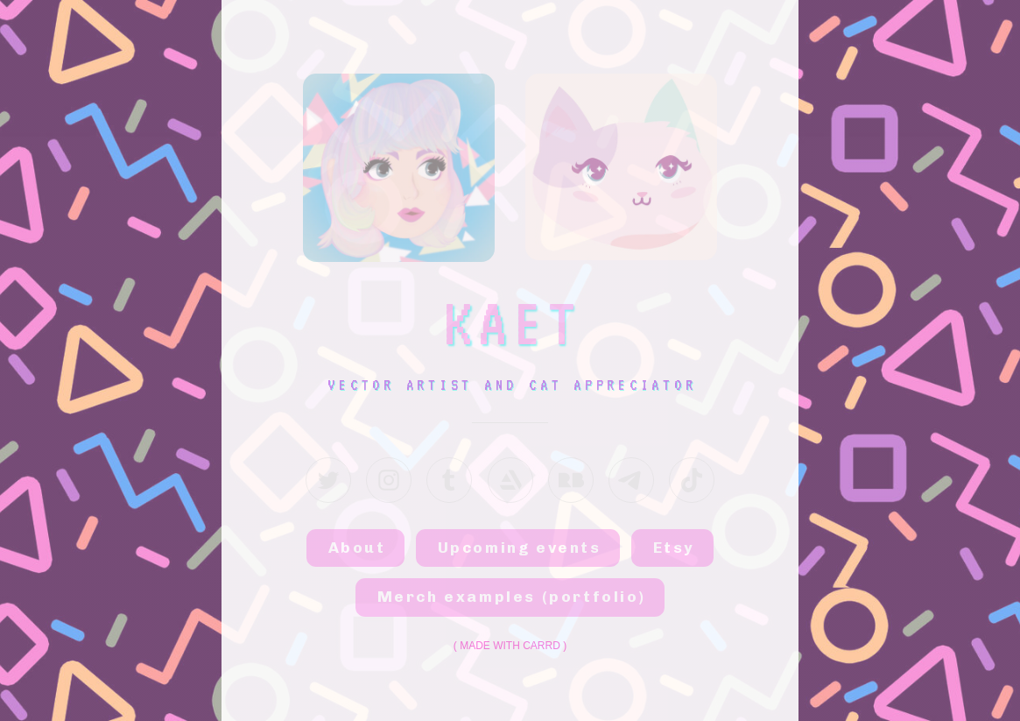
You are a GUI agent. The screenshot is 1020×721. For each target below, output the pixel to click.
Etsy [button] (673, 547)
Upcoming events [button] (519, 547)
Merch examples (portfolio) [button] (511, 596)
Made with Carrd (510, 646)
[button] (328, 480)
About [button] (357, 547)
